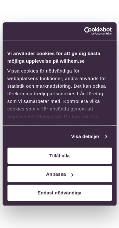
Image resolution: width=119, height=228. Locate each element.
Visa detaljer (85, 136)
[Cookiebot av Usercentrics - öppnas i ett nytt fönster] (85, 31)
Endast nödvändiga (59, 192)
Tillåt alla (60, 155)
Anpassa (60, 174)
